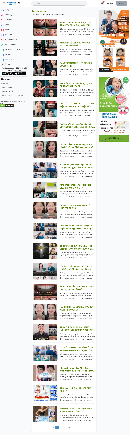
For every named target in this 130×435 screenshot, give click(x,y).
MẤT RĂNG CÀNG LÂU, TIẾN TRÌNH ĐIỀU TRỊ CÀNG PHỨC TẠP (76, 186)
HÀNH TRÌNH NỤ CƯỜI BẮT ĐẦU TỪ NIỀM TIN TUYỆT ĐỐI (76, 308)
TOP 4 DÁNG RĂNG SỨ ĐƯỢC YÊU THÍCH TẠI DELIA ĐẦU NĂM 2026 (75, 23)
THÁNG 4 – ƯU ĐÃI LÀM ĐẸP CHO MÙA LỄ (75, 389)
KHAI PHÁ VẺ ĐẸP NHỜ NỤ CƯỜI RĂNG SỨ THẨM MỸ (75, 44)
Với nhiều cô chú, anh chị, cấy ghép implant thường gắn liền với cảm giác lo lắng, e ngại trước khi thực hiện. (76, 227)
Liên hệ (11, 96)
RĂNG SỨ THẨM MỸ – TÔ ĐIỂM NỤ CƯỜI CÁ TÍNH (76, 64)
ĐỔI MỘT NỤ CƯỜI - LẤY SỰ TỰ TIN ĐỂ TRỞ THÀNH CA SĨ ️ (76, 84)
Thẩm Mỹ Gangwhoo (66, 379)
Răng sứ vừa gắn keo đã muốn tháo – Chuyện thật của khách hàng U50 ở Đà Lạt (77, 125)
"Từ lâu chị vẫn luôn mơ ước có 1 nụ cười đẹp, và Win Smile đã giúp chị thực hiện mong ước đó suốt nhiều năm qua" (76, 268)
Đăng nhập (109, 3)
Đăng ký (122, 3)
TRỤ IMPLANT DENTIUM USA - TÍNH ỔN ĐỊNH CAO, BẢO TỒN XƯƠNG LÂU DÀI (77, 247)
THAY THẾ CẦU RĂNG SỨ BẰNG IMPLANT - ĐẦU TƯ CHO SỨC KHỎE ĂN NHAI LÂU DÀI (76, 329)
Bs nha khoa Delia (66, 34)
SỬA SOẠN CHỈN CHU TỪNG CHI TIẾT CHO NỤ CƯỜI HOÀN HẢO (77, 288)
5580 (69, 427)
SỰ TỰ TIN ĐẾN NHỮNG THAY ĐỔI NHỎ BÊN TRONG (75, 206)
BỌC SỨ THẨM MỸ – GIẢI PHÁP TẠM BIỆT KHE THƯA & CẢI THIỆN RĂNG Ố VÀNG (77, 105)
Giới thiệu (5, 96)
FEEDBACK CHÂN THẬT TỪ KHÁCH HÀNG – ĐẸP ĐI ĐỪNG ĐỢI (76, 410)
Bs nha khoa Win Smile (67, 156)
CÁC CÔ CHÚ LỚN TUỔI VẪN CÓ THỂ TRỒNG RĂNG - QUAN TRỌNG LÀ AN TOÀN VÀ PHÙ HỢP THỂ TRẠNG (76, 349)
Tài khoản (18, 96)
